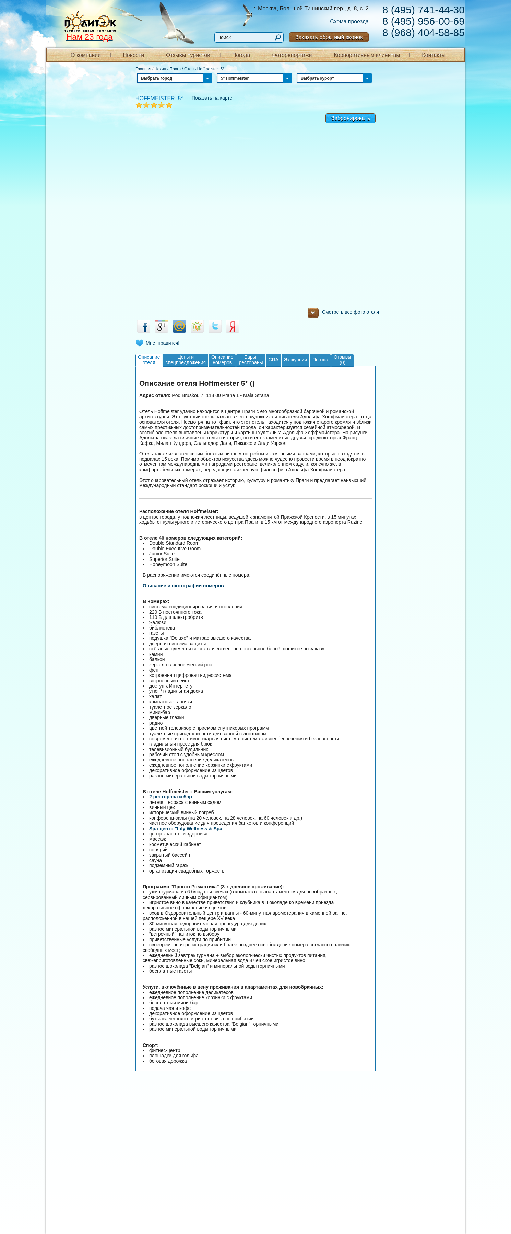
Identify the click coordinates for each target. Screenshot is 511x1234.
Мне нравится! (162, 343)
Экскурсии (295, 359)
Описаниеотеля (149, 359)
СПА (273, 359)
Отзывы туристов (188, 55)
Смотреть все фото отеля (343, 314)
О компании (86, 55)
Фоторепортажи (292, 55)
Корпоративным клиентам (367, 55)
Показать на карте (212, 98)
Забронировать (350, 118)
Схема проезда (349, 21)
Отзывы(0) (342, 359)
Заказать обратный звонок (329, 37)
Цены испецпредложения (185, 359)
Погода (241, 55)
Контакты (433, 55)
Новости (133, 55)
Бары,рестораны (251, 359)
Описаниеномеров (222, 359)
